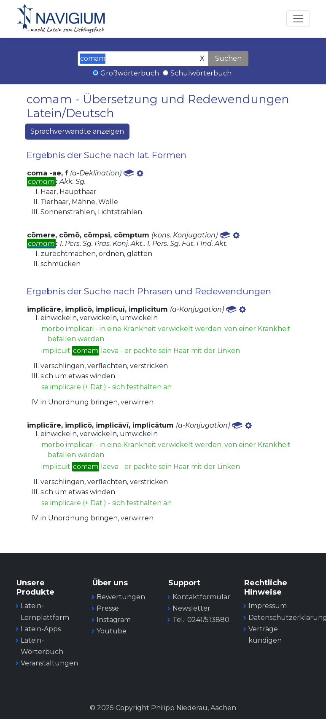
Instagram (114, 620)
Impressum (267, 606)
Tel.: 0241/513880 (200, 620)
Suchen (228, 58)
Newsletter (191, 608)
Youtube (112, 631)
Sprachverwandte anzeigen (77, 131)
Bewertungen (121, 597)
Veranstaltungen (49, 663)
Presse (108, 608)
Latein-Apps (41, 629)
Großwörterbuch (129, 73)
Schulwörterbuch (201, 73)
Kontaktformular (201, 597)
